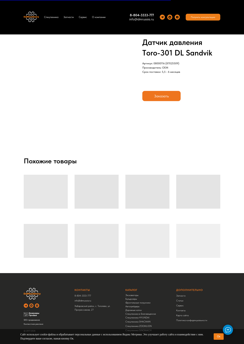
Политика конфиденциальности (191, 320)
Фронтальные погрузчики (137, 302)
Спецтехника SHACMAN (137, 321)
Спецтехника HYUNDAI (137, 317)
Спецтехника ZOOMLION (138, 326)
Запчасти (69, 17)
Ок (218, 336)
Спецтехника (51, 17)
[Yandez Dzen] (177, 17)
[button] (203, 17)
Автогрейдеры (132, 306)
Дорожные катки (133, 310)
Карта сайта (182, 315)
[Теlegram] (162, 17)
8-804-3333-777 (142, 15)
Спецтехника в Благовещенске (140, 313)
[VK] (169, 17)
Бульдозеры (131, 299)
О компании (99, 17)
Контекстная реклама (33, 324)
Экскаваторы (131, 295)
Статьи (179, 300)
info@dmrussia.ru (141, 19)
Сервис (83, 17)
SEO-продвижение (32, 320)
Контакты (181, 310)
